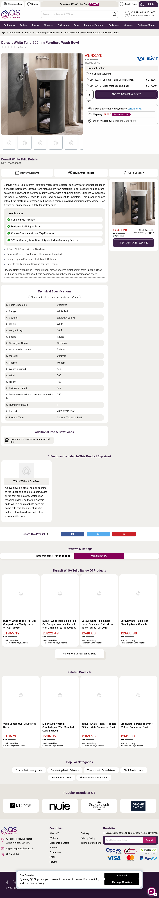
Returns (53, 861)
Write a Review (99, 555)
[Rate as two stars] (58, 556)
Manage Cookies (122, 882)
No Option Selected (100, 73)
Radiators (113, 25)
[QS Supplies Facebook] (7, 882)
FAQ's (52, 857)
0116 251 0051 (10, 854)
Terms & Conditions (91, 842)
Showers (48, 25)
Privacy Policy (88, 838)
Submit (149, 840)
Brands (32, 4)
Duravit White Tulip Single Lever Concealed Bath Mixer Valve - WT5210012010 (97, 624)
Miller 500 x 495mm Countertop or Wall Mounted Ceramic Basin (58, 727)
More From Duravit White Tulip (79, 653)
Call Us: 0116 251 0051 (144, 12)
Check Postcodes (121, 114)
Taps (76, 25)
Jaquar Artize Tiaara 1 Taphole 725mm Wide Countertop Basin (99, 725)
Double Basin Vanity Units (29, 770)
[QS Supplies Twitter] (15, 882)
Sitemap (54, 847)
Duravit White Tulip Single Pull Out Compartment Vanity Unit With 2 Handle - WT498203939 (59, 624)
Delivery (85, 833)
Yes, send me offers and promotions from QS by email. (132, 833)
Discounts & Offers (59, 842)
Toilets (23, 25)
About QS (54, 833)
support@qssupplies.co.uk (17, 848)
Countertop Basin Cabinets (65, 770)
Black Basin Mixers (133, 770)
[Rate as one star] (56, 556)
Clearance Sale (13, 4)
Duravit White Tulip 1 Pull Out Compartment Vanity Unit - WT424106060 (19, 624)
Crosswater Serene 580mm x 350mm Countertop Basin (137, 725)
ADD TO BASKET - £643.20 (126, 94)
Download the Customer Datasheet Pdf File (27, 440)
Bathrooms (9, 25)
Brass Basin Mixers (61, 777)
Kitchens (128, 25)
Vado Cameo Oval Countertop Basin (19, 725)
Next (79, 94)
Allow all (122, 875)
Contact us (55, 852)
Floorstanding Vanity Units (93, 777)
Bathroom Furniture (94, 25)
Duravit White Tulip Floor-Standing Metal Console (135, 622)
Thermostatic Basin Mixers (101, 770)
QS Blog (54, 838)
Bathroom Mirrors (146, 25)
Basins (35, 25)
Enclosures (63, 25)
